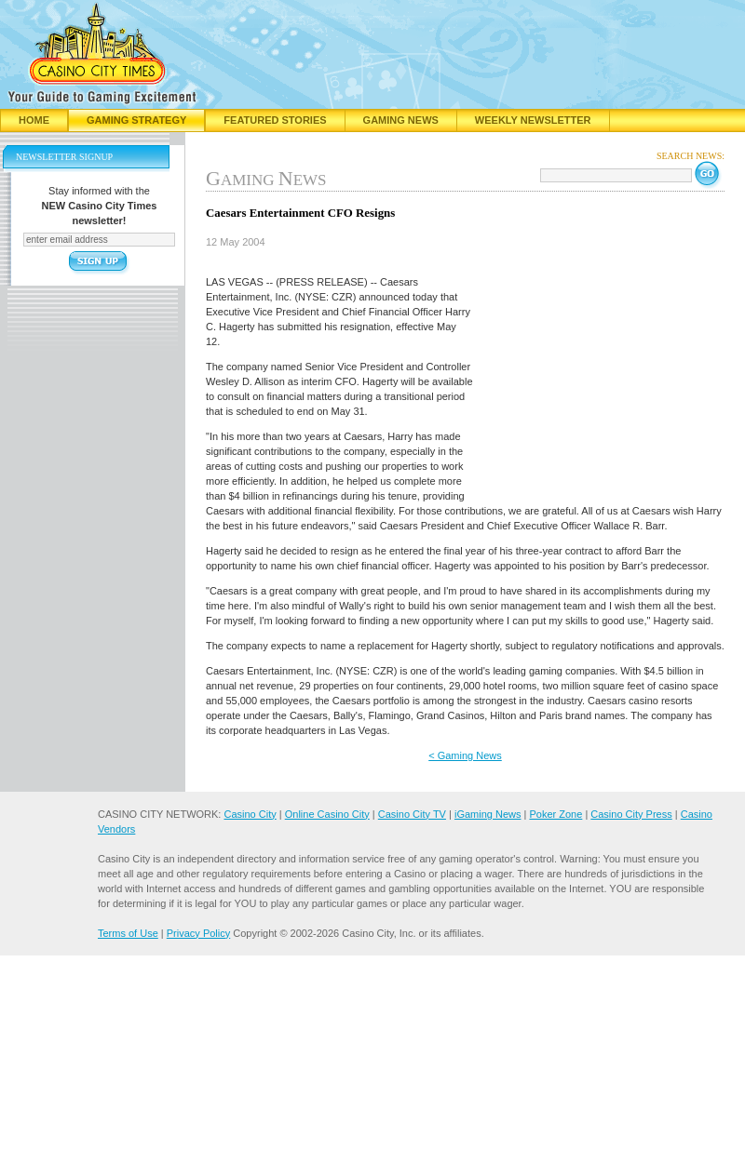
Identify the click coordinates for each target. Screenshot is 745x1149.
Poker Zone (555, 814)
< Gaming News (465, 755)
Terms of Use (128, 933)
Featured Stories (275, 120)
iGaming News (488, 814)
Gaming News (401, 120)
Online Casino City (327, 814)
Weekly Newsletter (533, 120)
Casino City (250, 814)
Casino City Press (630, 814)
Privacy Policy (198, 933)
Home (34, 120)
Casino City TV (412, 814)
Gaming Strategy (136, 120)
